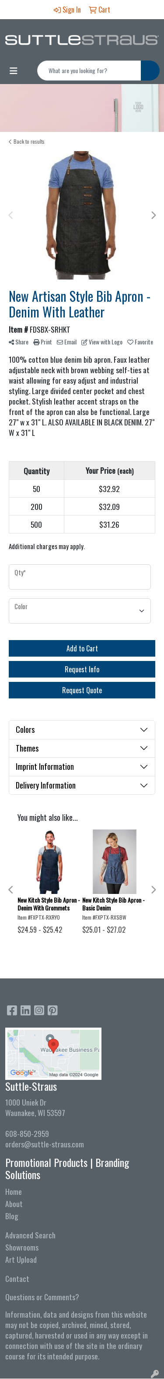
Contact (17, 1278)
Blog (11, 1215)
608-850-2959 (27, 1133)
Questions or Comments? (42, 1296)
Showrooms (21, 1247)
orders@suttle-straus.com (44, 1144)
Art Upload (21, 1259)
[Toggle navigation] (13, 70)
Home (13, 1191)
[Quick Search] (89, 71)
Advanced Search (30, 1235)
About (14, 1203)
